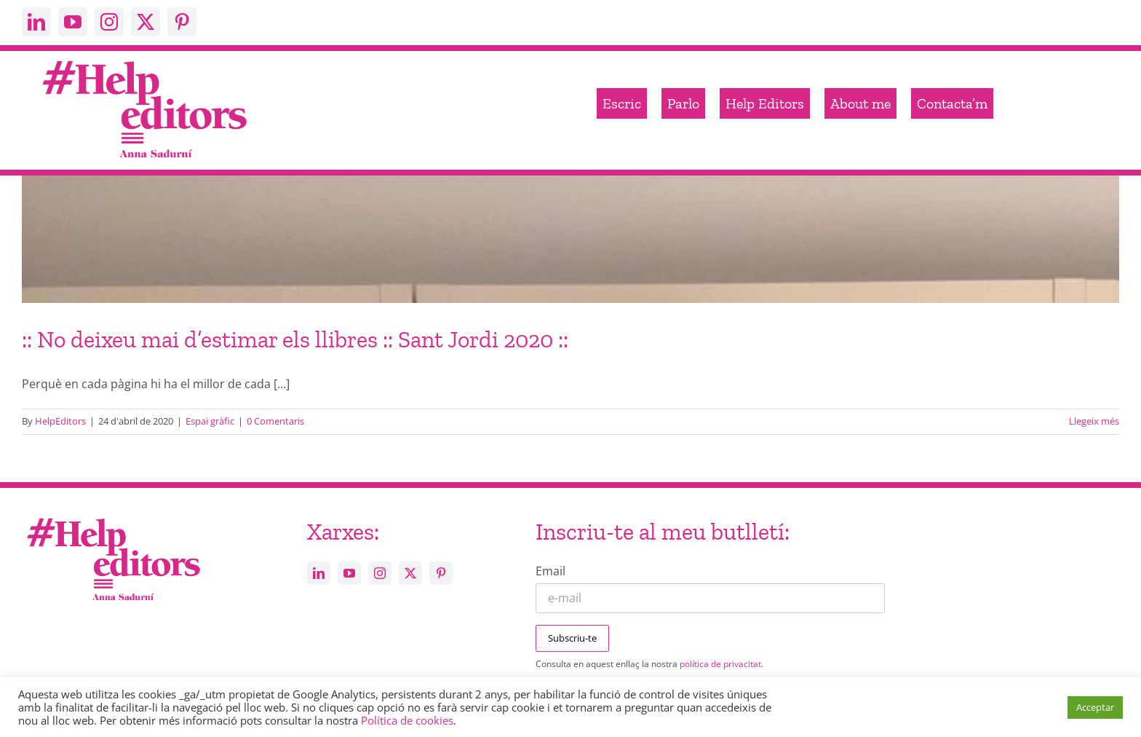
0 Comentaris (275, 420)
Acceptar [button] (1095, 707)
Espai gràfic (210, 420)
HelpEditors (60, 420)
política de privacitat (720, 664)
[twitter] (145, 21)
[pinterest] (181, 21)
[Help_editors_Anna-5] (113, 516)
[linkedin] (36, 21)
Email (550, 571)
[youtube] (72, 21)
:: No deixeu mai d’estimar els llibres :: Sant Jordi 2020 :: (295, 339)
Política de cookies (407, 720)
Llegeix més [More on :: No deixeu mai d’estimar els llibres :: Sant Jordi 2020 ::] (1094, 420)
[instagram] (109, 21)
